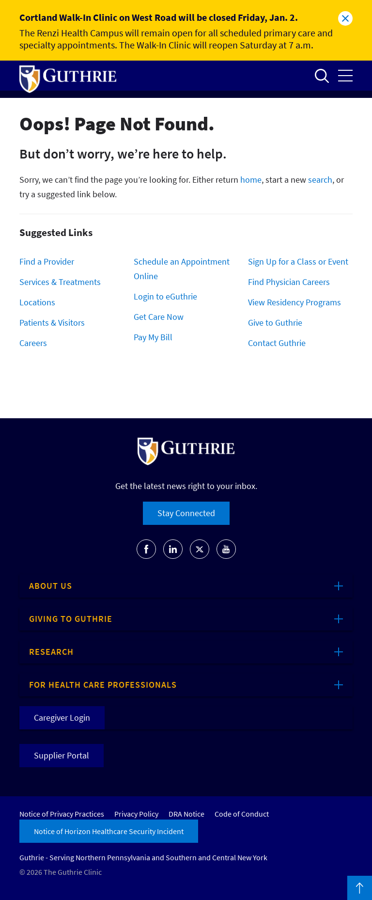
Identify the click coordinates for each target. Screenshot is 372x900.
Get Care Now (159, 316)
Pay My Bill (153, 337)
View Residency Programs (294, 302)
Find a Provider (46, 261)
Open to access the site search (321, 75)
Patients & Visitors (52, 322)
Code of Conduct (242, 814)
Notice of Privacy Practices (61, 814)
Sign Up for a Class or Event (298, 261)
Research (51, 651)
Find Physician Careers (289, 281)
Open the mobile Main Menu (345, 75)
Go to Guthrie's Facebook (146, 549)
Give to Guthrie (275, 322)
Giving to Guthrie (70, 618)
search (320, 179)
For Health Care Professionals (103, 684)
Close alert (345, 18)
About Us (50, 585)
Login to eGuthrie (165, 296)
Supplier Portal (61, 755)
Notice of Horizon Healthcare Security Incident (109, 831)
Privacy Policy (136, 814)
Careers (33, 342)
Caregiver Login (62, 717)
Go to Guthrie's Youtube (226, 549)
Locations (37, 302)
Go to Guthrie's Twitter (199, 549)
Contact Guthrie (277, 342)
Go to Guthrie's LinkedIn (173, 549)
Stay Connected (186, 513)
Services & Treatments (60, 281)
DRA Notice (186, 814)
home (251, 179)
